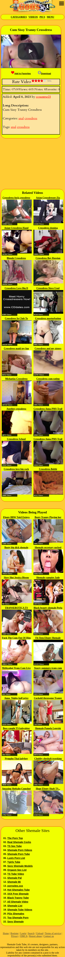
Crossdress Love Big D (16, 288)
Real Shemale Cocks (19, 842)
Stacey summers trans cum (48, 668)
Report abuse (35, 936)
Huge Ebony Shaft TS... (48, 788)
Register (15, 933)
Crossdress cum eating (48, 378)
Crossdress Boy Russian (48, 258)
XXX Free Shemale (18, 893)
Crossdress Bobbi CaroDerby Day (48, 469)
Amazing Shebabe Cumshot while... (16, 788)
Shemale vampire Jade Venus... (48, 577)
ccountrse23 (43, 97)
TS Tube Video (15, 874)
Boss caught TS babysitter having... (16, 728)
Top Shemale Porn (17, 917)
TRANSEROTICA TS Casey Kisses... (16, 608)
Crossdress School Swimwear (16, 439)
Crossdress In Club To (16, 318)
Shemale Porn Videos (19, 850)
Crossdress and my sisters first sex (48, 348)
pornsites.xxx (15, 885)
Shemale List (14, 905)
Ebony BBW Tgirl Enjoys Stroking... (16, 517)
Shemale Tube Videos (19, 909)
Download (44, 73)
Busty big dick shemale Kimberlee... (16, 547)
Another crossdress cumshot (16, 409)
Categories (19, 17)
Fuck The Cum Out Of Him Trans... (16, 638)
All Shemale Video (17, 901)
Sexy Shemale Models (20, 866)
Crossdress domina (48, 228)
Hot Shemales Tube (18, 889)
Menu (50, 17)
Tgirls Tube (13, 862)
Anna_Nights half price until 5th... (16, 698)
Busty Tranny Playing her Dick (48, 517)
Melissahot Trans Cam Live (16, 668)
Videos (33, 17)
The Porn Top (15, 838)
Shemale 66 (14, 881)
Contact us (49, 936)
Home (6, 933)
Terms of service (53, 933)
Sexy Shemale (15, 921)
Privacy (15, 936)
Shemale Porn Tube (18, 854)
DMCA (23, 936)
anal (21, 118)
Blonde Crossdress (16, 258)
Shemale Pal (14, 878)
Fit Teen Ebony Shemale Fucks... (47, 638)
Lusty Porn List (16, 858)
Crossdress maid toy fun (16, 348)
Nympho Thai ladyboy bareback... (16, 758)
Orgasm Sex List (17, 870)
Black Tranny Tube (18, 897)
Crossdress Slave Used (47, 288)
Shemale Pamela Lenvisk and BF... (48, 728)
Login (23, 933)
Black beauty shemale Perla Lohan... (48, 608)
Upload (39, 933)
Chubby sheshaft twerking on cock (48, 758)
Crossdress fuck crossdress (16, 197)
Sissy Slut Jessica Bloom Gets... (16, 577)
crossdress (31, 118)
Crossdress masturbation (48, 318)
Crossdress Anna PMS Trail (48, 409)
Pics (42, 17)
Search (31, 933)
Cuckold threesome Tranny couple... (48, 698)
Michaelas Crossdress (16, 378)
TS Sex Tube (14, 846)
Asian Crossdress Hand (16, 228)
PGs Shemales (15, 913)
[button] (31, 51)
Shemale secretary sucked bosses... (48, 547)
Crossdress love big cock (16, 469)
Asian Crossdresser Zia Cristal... (48, 198)
